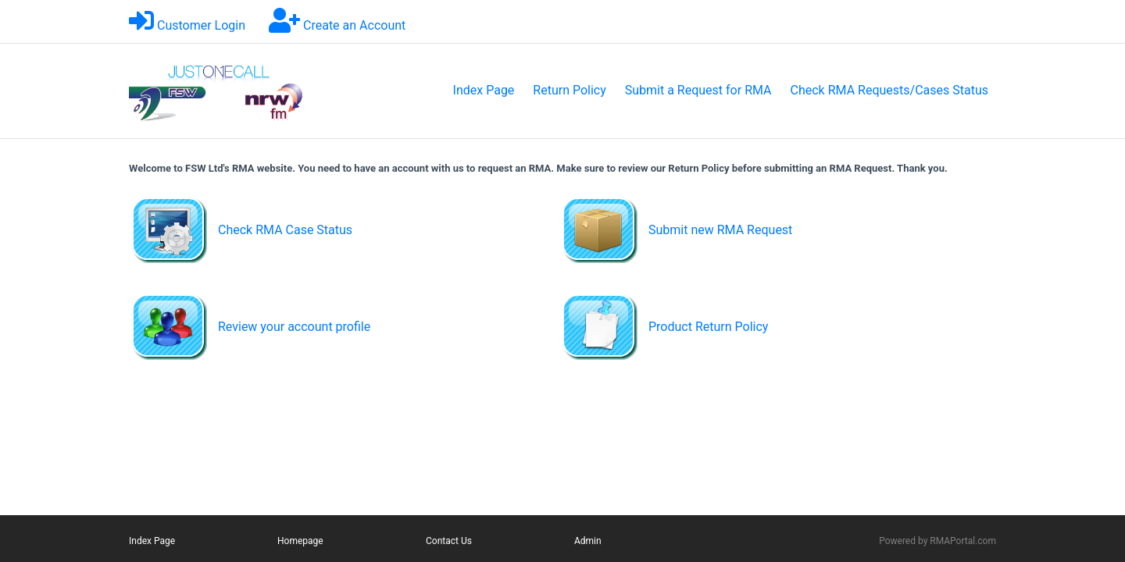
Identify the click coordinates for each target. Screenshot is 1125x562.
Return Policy (569, 90)
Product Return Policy (708, 326)
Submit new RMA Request (720, 229)
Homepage (300, 540)
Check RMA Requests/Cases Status (889, 90)
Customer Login (201, 25)
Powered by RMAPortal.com (937, 540)
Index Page (484, 90)
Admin (588, 540)
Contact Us (449, 540)
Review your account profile (294, 326)
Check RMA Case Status (285, 229)
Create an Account (354, 25)
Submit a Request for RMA (698, 90)
